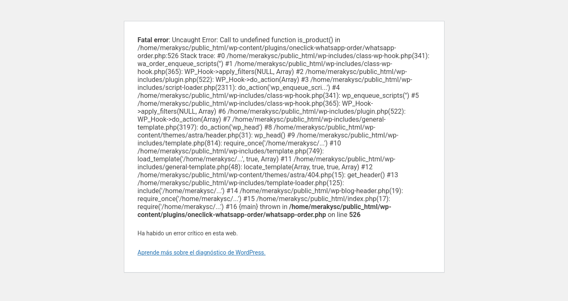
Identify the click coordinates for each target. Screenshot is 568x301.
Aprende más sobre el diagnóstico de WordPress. (202, 252)
